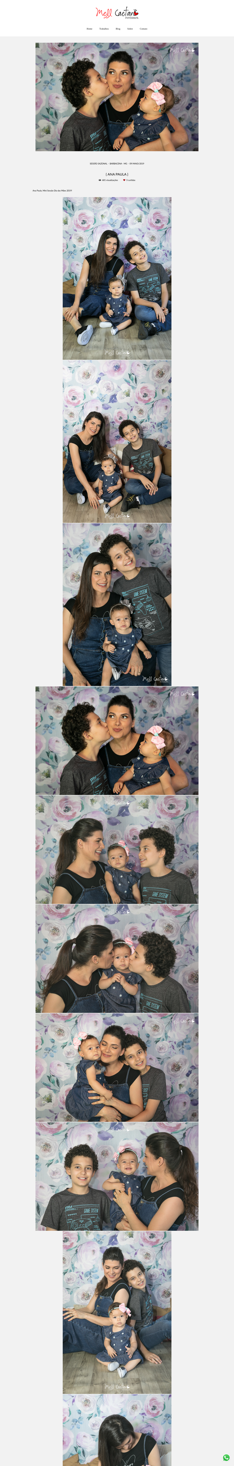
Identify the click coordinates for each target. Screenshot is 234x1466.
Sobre (130, 29)
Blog (118, 29)
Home (89, 29)
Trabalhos (104, 29)
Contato (143, 29)
